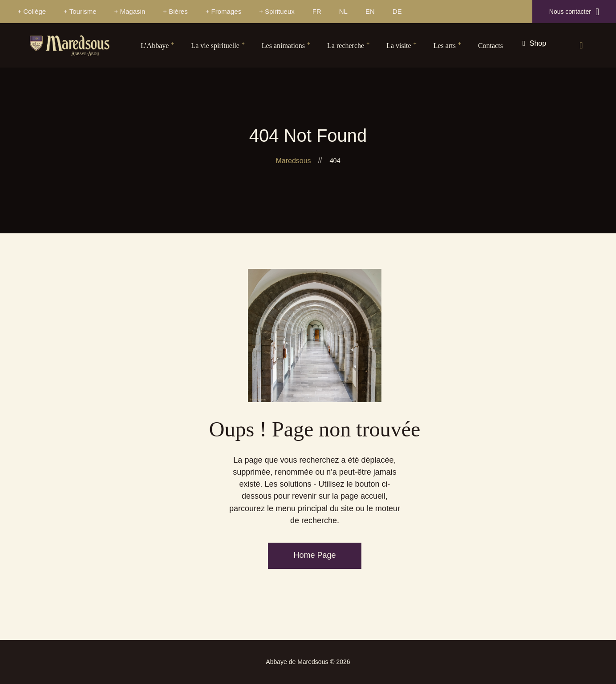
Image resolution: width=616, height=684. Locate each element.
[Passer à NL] (343, 12)
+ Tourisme (80, 11)
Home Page (314, 555)
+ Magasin (130, 11)
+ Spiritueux (277, 11)
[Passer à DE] (397, 12)
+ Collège (31, 11)
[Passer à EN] (370, 12)
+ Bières (175, 11)
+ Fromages (223, 11)
